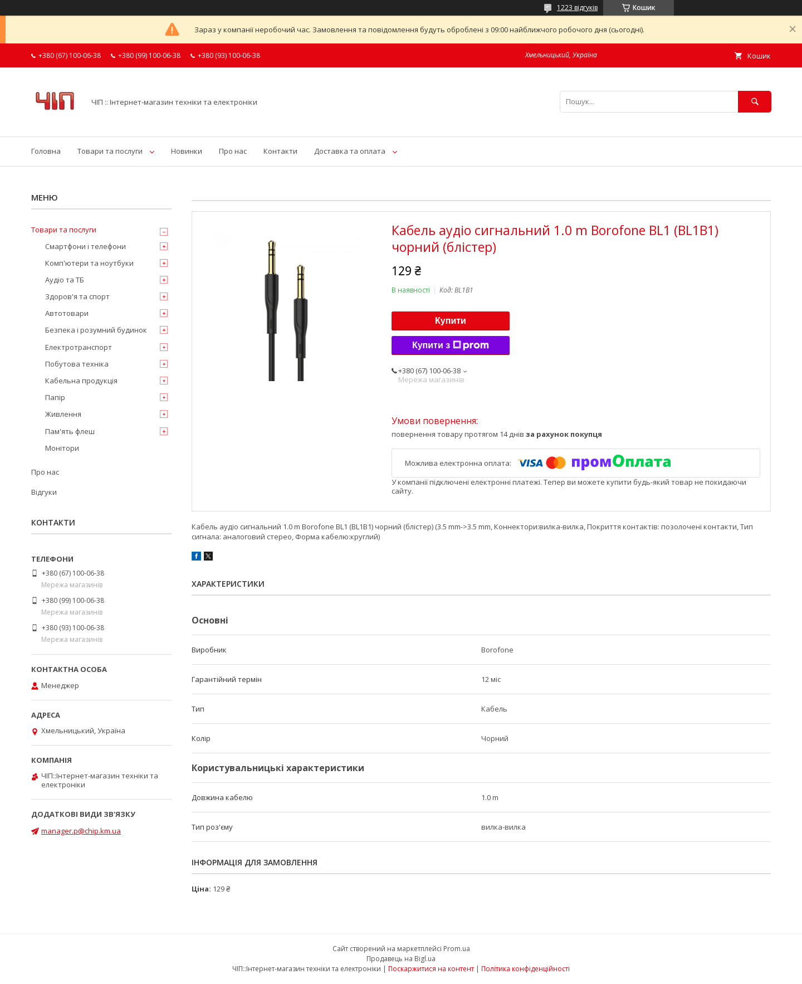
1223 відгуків (577, 7)
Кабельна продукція (81, 381)
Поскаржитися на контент (431, 968)
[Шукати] (754, 102)
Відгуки (44, 492)
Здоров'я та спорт (77, 296)
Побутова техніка (77, 364)
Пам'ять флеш (70, 431)
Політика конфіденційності (525, 968)
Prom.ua (456, 948)
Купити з (450, 345)
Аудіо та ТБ (64, 280)
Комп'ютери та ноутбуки (89, 263)
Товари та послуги (110, 151)
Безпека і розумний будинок (96, 330)
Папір (55, 397)
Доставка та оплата (349, 151)
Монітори (62, 448)
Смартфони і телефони (85, 246)
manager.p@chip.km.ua (81, 830)
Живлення (63, 414)
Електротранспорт (78, 347)
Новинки (186, 151)
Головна (46, 151)
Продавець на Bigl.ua (401, 958)
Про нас (233, 151)
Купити (450, 320)
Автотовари (67, 313)
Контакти (280, 151)
